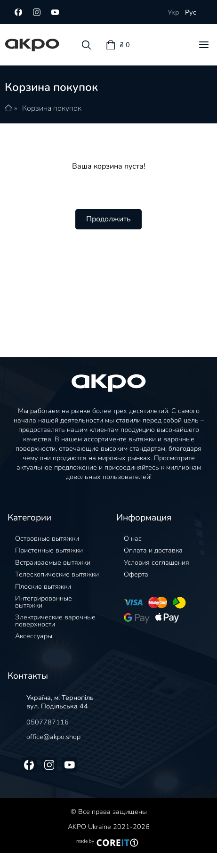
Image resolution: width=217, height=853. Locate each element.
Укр (173, 12)
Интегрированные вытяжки (43, 601)
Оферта (136, 574)
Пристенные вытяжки (49, 550)
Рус (190, 12)
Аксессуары (33, 636)
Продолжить (108, 219)
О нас (133, 538)
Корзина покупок (51, 108)
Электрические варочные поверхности (55, 620)
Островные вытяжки (47, 538)
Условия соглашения (156, 562)
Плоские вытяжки (43, 586)
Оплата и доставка (153, 550)
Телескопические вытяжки (57, 574)
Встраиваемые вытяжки (52, 562)
